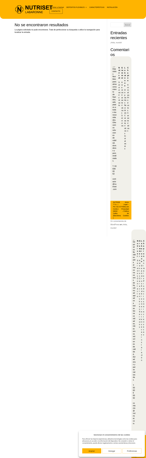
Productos (143, 291)
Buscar (127, 25)
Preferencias (132, 451)
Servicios (119, 87)
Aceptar (92, 451)
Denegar (111, 451)
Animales (128, 90)
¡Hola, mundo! (116, 43)
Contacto (119, 100)
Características (139, 294)
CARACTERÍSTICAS (96, 7)
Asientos (122, 87)
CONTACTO (55, 11)
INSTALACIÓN (112, 7)
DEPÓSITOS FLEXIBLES (75, 7)
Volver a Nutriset (58, 7)
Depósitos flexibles (141, 283)
